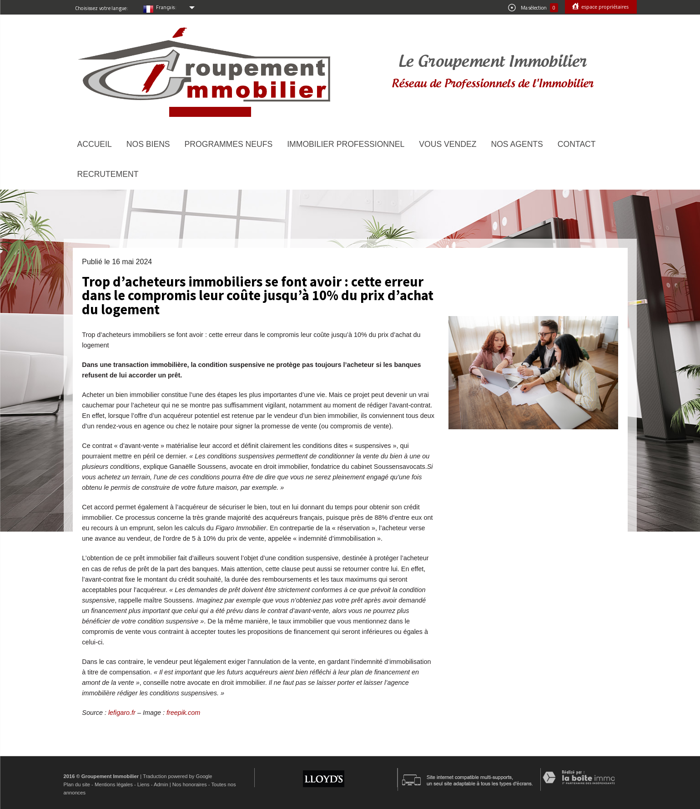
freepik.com (183, 712)
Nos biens (148, 144)
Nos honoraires (189, 784)
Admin (161, 784)
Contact (577, 144)
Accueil (94, 144)
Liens (143, 784)
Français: (166, 7)
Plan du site (77, 784)
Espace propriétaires (604, 6)
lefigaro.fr (122, 712)
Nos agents (517, 144)
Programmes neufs (229, 144)
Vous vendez (447, 144)
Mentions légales (114, 784)
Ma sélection (533, 7)
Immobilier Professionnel (345, 144)
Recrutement (108, 174)
